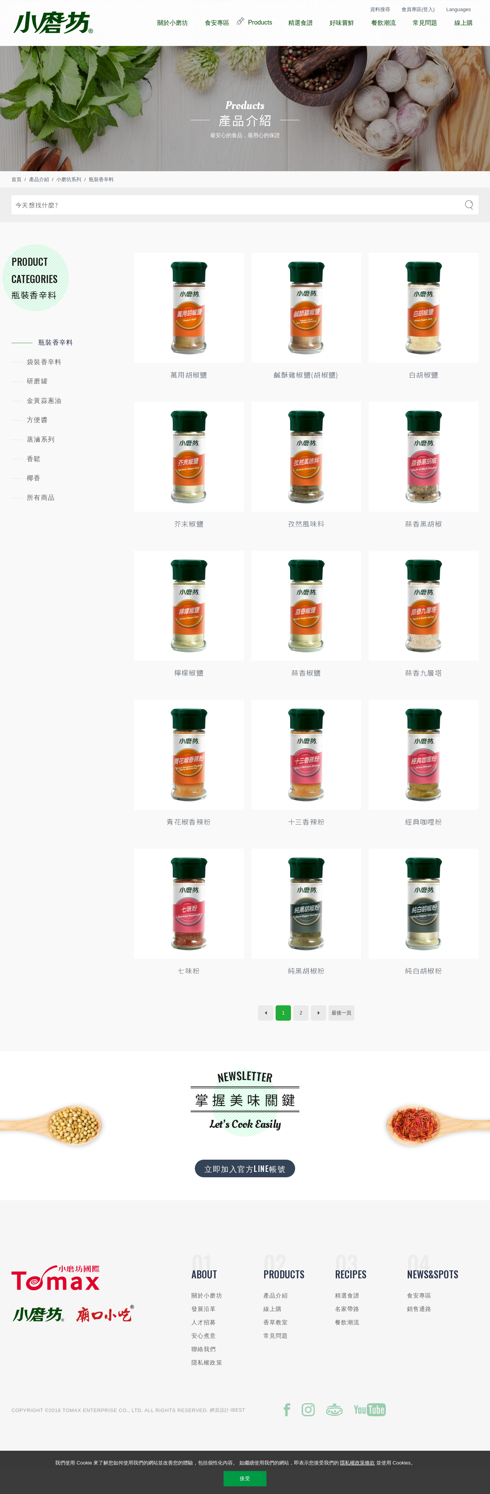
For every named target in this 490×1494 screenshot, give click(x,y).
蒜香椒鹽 (306, 695)
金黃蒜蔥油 (44, 423)
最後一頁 (341, 1036)
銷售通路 (419, 1332)
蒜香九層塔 (423, 695)
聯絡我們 (203, 1372)
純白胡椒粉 (423, 993)
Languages (458, 9)
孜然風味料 (306, 546)
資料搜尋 (380, 9)
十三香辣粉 (306, 844)
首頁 (16, 202)
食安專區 (419, 1318)
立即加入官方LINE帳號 (245, 1191)
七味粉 (189, 993)
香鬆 (34, 482)
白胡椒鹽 (423, 398)
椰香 (34, 501)
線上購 (272, 1332)
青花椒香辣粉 (189, 844)
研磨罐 (37, 404)
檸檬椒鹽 (189, 695)
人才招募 (203, 1345)
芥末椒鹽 (189, 546)
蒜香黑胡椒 (423, 546)
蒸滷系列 (41, 462)
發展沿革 (203, 1332)
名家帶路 (347, 1332)
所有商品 (41, 520)
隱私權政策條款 (357, 1463)
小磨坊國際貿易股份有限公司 (53, 23)
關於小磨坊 (206, 1318)
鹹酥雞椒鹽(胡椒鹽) (306, 398)
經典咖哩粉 (423, 844)
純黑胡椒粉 (306, 993)
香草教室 (275, 1345)
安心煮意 (203, 1358)
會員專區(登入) (418, 9)
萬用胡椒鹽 (188, 398)
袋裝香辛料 (44, 385)
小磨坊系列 (68, 202)
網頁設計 (219, 1433)
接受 (245, 1478)
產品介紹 (39, 202)
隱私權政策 (206, 1385)
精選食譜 (347, 1318)
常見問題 (275, 1358)
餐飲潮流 (347, 1345)
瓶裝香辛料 (101, 202)
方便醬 (37, 443)
